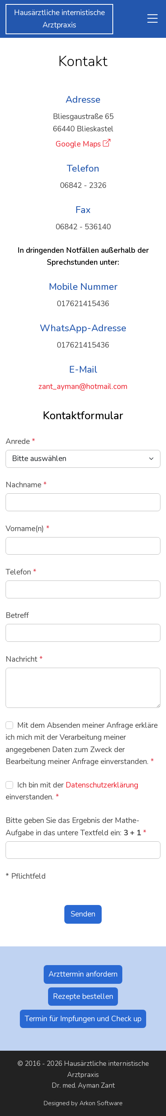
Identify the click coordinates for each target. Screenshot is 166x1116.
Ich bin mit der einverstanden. (72, 791)
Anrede (20, 441)
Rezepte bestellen (83, 996)
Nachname (26, 485)
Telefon (21, 572)
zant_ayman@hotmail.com (83, 386)
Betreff (17, 615)
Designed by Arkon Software (83, 1103)
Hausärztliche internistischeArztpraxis (59, 19)
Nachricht (24, 659)
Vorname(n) (28, 529)
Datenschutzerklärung (102, 785)
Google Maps (78, 144)
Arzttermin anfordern (83, 974)
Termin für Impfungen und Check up (83, 1019)
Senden (83, 914)
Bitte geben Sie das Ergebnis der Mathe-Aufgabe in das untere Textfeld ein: (76, 826)
